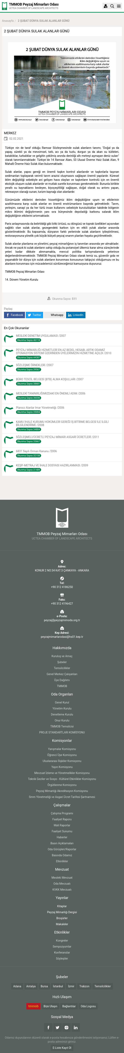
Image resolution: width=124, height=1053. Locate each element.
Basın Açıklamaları (62, 843)
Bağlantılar (69, 1006)
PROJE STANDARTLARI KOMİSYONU (62, 732)
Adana (17, 986)
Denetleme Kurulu (62, 714)
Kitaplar (62, 906)
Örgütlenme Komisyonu (62, 785)
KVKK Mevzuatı (62, 889)
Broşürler (62, 918)
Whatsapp (54, 315)
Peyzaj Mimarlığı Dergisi (62, 912)
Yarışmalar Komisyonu (62, 749)
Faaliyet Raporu (61, 819)
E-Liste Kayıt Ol (62, 1047)
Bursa (44, 986)
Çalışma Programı (62, 813)
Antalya (31, 986)
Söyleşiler (62, 958)
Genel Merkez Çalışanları (62, 674)
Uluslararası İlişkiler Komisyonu (62, 761)
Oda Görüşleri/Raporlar (62, 849)
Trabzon (84, 986)
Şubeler (62, 662)
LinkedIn (75, 315)
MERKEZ (10, 133)
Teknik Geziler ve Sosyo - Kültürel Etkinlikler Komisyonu (62, 779)
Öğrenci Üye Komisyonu (62, 755)
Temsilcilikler (62, 668)
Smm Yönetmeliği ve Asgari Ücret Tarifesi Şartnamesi (62, 797)
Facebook (14, 315)
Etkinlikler (62, 861)
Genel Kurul (62, 702)
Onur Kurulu (62, 720)
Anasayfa (8, 20)
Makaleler (62, 924)
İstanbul (58, 986)
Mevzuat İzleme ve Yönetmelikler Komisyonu (62, 773)
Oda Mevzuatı (62, 883)
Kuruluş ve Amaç (62, 656)
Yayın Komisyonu (61, 767)
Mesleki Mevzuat (62, 877)
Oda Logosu (88, 1006)
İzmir (71, 986)
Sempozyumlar (62, 946)
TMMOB (62, 686)
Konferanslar (62, 952)
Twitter (34, 315)
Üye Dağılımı (62, 680)
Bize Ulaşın (50, 1006)
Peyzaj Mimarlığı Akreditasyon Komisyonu (62, 791)
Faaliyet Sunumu (62, 831)
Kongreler (62, 940)
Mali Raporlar (62, 825)
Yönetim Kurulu (62, 708)
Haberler (62, 837)
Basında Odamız (62, 855)
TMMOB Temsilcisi (62, 726)
